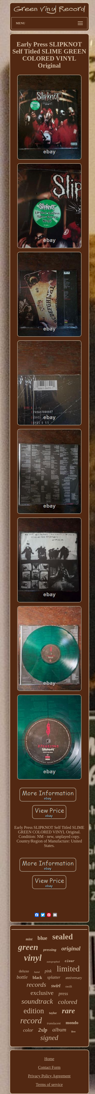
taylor (53, 1013)
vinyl (33, 958)
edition (34, 1011)
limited (68, 968)
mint (29, 939)
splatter (53, 977)
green (28, 947)
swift (68, 986)
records (36, 984)
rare (68, 1010)
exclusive (42, 993)
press (63, 993)
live (73, 1031)
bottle (22, 977)
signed (49, 1038)
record (31, 1020)
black (37, 977)
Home (49, 1059)
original (70, 948)
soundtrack (37, 1001)
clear (70, 961)
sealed (62, 936)
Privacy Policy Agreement (49, 1076)
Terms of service (49, 1084)
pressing (49, 950)
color (28, 1030)
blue (42, 938)
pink (48, 971)
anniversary (73, 978)
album (59, 1029)
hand (37, 971)
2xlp (42, 1030)
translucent (54, 1023)
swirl (55, 985)
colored (67, 1001)
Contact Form (49, 1067)
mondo (72, 1022)
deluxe (24, 971)
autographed (53, 961)
